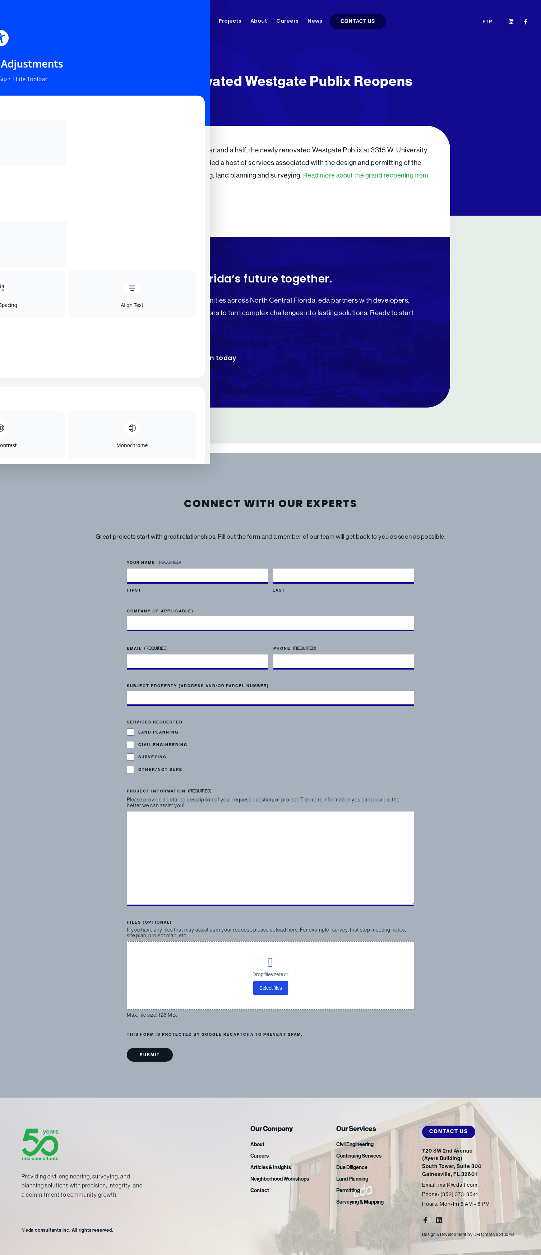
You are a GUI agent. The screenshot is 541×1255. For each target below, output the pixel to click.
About (258, 21)
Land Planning (158, 723)
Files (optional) (149, 922)
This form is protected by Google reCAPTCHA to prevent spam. (214, 1034)
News (315, 21)
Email (147, 639)
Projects (230, 21)
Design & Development (446, 1234)
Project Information (169, 782)
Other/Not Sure (160, 760)
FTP (487, 22)
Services (167, 21)
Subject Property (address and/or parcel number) (198, 677)
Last (279, 581)
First (134, 581)
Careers (287, 21)
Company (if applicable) (160, 602)
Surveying (152, 747)
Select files (270, 988)
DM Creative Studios (499, 1234)
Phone (294, 639)
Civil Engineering (163, 735)
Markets (199, 21)
